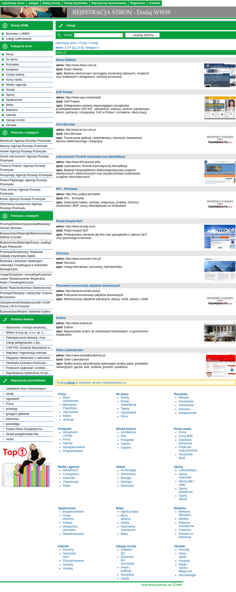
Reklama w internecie (186, 535)
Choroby (184, 549)
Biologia (126, 478)
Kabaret (126, 447)
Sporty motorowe (185, 475)
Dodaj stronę (51, 3)
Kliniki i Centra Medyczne (185, 568)
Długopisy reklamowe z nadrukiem (28, 358)
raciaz (10, 439)
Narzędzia (127, 574)
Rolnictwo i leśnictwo (13, 261)
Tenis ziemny (8, 189)
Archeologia (128, 470)
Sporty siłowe (183, 497)
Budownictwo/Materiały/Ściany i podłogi (25, 242)
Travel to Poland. (11, 165)
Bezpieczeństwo (73, 511)
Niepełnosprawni (73, 533)
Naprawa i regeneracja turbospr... (27, 352)
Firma (83, 43)
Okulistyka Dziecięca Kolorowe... (27, 363)
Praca (9, 403)
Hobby (125, 522)
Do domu (12, 59)
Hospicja (184, 560)
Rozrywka (12, 64)
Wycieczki (6, 140)
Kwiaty (125, 578)
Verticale (68, 419)
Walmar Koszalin (11, 237)
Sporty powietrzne (186, 490)
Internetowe (186, 405)
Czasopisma (71, 474)
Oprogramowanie (74, 447)
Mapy (124, 533)
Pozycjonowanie (73, 560)
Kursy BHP (186, 436)
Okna (124, 416)
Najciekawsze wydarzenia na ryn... (28, 373)
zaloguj (33, 3)
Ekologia (126, 481)
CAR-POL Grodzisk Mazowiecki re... (29, 347)
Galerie (125, 443)
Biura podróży (126, 517)
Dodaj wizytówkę (75, 3)
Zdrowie (11, 125)
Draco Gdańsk (66, 60)
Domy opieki (182, 555)
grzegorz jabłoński (17, 414)
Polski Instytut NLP (69, 221)
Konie (3, 199)
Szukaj (68, 35)
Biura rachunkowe (71, 399)
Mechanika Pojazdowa (70, 406)
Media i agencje (16, 84)
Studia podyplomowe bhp (22, 434)
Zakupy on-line (15, 120)
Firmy (66, 439)
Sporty (10, 95)
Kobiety (67, 522)
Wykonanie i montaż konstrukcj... (27, 327)
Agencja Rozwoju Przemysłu (32, 140)
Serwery (68, 564)
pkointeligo (13, 424)
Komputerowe (188, 413)
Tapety (125, 408)
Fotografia (127, 440)
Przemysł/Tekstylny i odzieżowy (20, 293)
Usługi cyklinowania (18, 38)
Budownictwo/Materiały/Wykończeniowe (25, 233)
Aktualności (70, 470)
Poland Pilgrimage (11, 180)
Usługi (94, 43)
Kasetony (185, 530)
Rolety (67, 416)
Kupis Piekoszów (11, 246)
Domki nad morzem (12, 156)
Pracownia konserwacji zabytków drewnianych (88, 285)
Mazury (4, 146)
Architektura (128, 432)
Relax (9, 105)
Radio (66, 485)
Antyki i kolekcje (126, 569)
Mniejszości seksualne (70, 528)
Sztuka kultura (15, 74)
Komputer (12, 69)
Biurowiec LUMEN (17, 33)
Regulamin (137, 3)
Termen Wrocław (10, 228)
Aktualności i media (70, 434)
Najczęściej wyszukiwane (109, 3)
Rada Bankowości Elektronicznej (30, 288)
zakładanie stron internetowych (26, 388)
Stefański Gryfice (40, 311)
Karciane (184, 409)
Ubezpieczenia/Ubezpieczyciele (20, 302)
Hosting (68, 568)
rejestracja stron (13, 3)
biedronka (12, 419)
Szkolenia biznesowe (185, 441)
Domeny (68, 549)
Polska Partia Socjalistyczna (24, 429)
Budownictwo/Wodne (13, 311)
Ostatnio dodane (22, 319)
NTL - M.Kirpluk (66, 189)
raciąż (10, 393)
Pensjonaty (7, 175)
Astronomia (128, 474)
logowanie (12, 398)
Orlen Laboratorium (69, 350)
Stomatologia (187, 575)
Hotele (4, 151)
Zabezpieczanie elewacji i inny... (26, 337)
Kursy (182, 432)
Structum (62, 253)
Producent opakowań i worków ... (27, 368)
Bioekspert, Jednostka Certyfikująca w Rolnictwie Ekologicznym (23, 265)
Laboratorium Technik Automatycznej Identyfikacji (90, 156)
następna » (92, 47)
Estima (61, 318)
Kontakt (154, 3)
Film (123, 436)
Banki (3, 288)
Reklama (11, 110)
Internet (68, 443)
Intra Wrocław (65, 124)
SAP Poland (64, 92)
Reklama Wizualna (184, 513)
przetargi (11, 409)
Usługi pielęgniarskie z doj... (24, 342)
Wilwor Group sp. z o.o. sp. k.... (26, 332)
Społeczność (14, 100)
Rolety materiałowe (129, 403)
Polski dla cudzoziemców (188, 448)
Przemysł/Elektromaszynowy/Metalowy (25, 224)
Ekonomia (127, 485)
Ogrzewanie (70, 412)
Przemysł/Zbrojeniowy (14, 252)
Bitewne (184, 397)
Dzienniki (69, 478)
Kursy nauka (14, 79)
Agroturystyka (129, 511)
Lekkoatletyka (187, 470)
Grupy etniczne (68, 517)
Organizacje (70, 481)
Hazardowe (186, 401)
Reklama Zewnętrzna (186, 524)
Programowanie (73, 451)
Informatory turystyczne (128, 528)
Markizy (184, 519)
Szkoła (10, 89)
